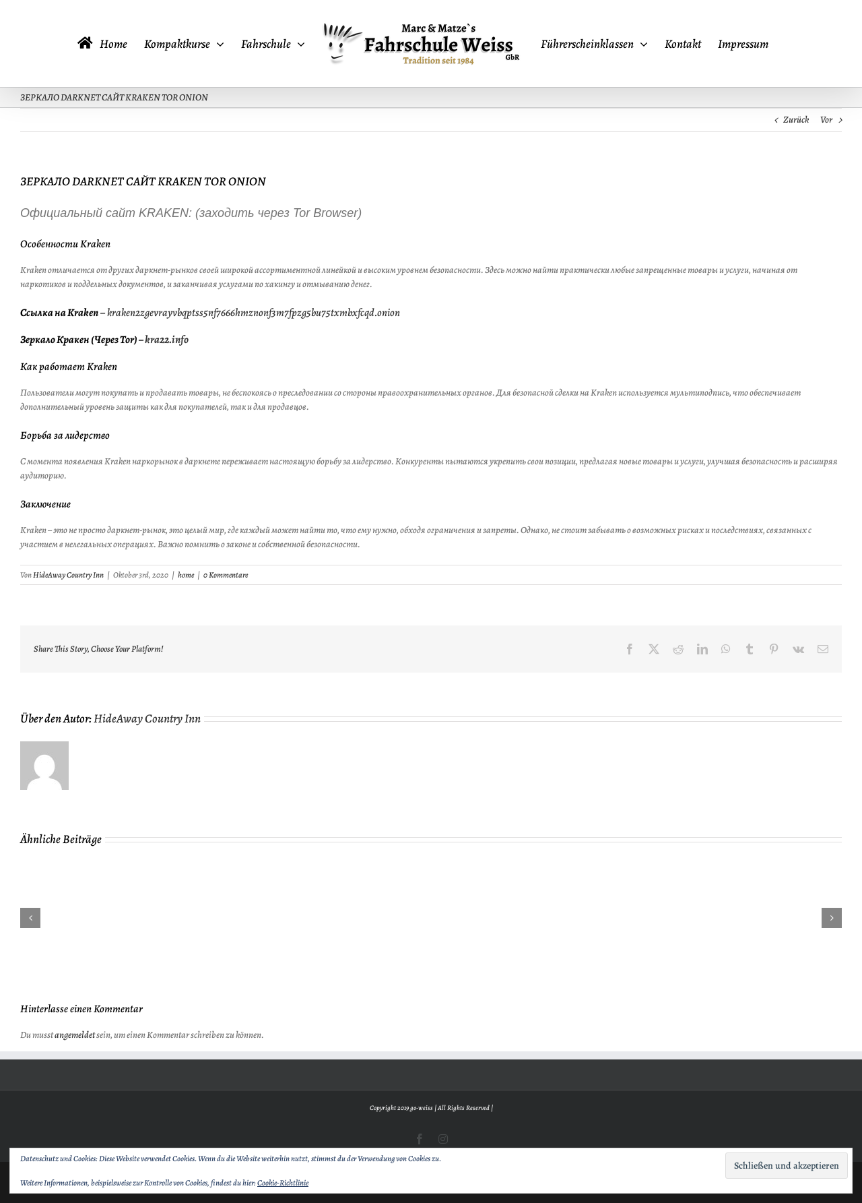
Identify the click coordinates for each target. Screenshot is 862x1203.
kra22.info (167, 339)
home (186, 574)
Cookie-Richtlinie (282, 1182)
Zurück (796, 119)
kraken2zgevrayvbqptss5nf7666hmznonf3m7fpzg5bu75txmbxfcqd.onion (253, 312)
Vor (826, 119)
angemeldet (75, 1034)
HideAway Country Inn (68, 574)
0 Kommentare (225, 574)
